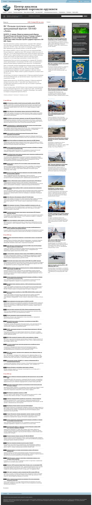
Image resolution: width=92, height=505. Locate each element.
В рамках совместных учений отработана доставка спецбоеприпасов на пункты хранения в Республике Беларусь (24, 228)
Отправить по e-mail (24, 94)
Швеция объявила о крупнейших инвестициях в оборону (20, 367)
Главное (5, 12)
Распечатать (16, 94)
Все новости (5, 487)
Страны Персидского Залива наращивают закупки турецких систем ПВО (24, 413)
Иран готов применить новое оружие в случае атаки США (20, 220)
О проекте (5, 1)
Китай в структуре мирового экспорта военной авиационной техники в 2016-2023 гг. (79, 49)
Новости (10, 12)
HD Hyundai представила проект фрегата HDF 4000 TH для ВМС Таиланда (24, 260)
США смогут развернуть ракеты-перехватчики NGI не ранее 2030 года (23, 472)
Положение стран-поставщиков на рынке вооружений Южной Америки (79, 37)
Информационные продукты (50, 12)
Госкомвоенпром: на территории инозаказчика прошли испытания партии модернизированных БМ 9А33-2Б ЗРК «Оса (24, 126)
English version (86, 1)
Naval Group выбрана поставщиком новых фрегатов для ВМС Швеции (23, 140)
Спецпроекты (62, 12)
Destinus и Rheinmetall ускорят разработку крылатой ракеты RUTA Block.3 (24, 180)
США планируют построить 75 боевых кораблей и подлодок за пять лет (23, 205)
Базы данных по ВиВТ (29, 12)
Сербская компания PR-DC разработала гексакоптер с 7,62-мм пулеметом (24, 398)
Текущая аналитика (17, 12)
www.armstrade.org (70, 500)
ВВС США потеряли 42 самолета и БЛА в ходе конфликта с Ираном (22, 337)
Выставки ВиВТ (39, 12)
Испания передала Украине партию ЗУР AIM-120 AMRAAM (20, 435)
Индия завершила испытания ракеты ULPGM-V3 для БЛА (20, 301)
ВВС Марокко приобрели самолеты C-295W (17, 392)
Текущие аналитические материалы (80, 25)
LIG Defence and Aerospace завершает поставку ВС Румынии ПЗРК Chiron (24, 118)
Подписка (69, 12)
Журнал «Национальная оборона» (15, 1)
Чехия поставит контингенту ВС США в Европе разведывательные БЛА (23, 309)
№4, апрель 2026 (80, 80)
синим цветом (19, 15)
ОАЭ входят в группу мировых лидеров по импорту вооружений (80, 43)
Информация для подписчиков (34, 15)
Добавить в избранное (73, 1)
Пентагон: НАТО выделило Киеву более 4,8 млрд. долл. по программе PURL (24, 465)
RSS (81, 1)
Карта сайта (75, 12)
